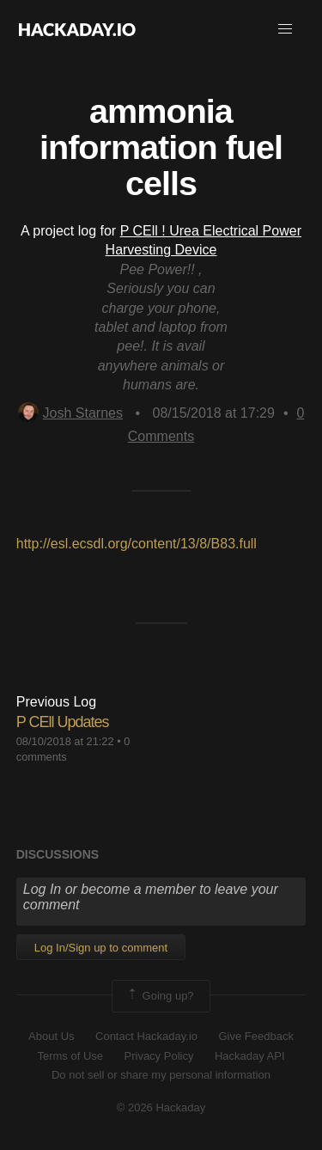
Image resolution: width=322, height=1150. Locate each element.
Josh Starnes (70, 413)
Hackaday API (250, 1055)
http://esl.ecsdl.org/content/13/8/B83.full (136, 543)
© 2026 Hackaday (161, 1107)
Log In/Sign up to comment (100, 947)
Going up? (159, 996)
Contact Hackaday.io (146, 1036)
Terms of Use (70, 1055)
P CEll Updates (62, 722)
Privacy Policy (159, 1055)
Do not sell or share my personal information (161, 1074)
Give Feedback (255, 1036)
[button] (285, 29)
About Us (51, 1036)
